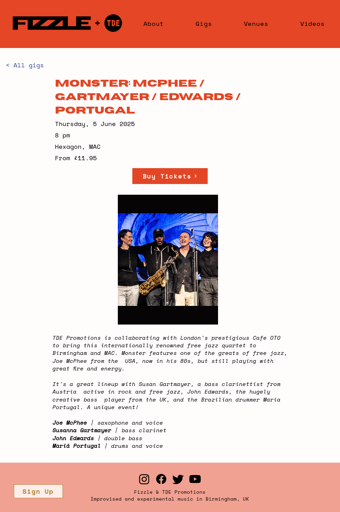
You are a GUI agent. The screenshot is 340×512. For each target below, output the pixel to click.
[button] (38, 491)
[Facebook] (161, 479)
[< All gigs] (28, 65)
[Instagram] (144, 479)
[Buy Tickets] (170, 176)
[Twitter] (178, 479)
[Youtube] (195, 479)
